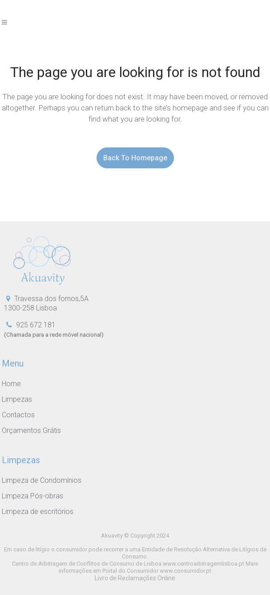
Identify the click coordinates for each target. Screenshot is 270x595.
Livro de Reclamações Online (135, 578)
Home (11, 384)
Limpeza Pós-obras (32, 496)
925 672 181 (36, 325)
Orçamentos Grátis (31, 431)
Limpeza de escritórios (37, 512)
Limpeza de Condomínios (41, 481)
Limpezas (17, 399)
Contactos (18, 415)
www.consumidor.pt (185, 570)
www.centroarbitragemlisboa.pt (203, 563)
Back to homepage (135, 158)
